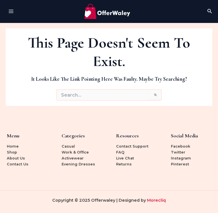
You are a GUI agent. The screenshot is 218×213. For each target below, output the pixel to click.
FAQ (120, 152)
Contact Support (132, 146)
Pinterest (180, 164)
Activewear (73, 158)
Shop (12, 152)
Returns (124, 164)
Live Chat (125, 158)
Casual (68, 146)
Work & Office (75, 152)
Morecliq (156, 200)
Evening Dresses (78, 164)
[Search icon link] (209, 11)
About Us (16, 158)
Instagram (181, 158)
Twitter (178, 152)
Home (13, 146)
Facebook (180, 146)
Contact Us (17, 164)
